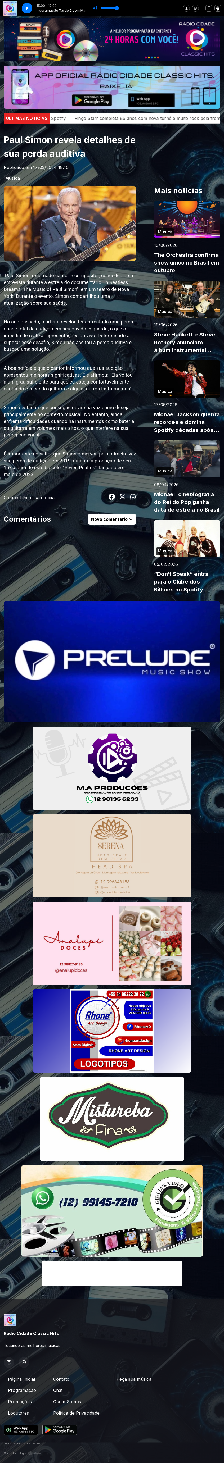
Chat (58, 1390)
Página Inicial (21, 1379)
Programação (22, 1390)
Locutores (18, 1413)
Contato (61, 1379)
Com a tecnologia (22, 1453)
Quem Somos (67, 1401)
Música (12, 178)
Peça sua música (134, 1379)
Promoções (20, 1401)
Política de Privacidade (76, 1413)
